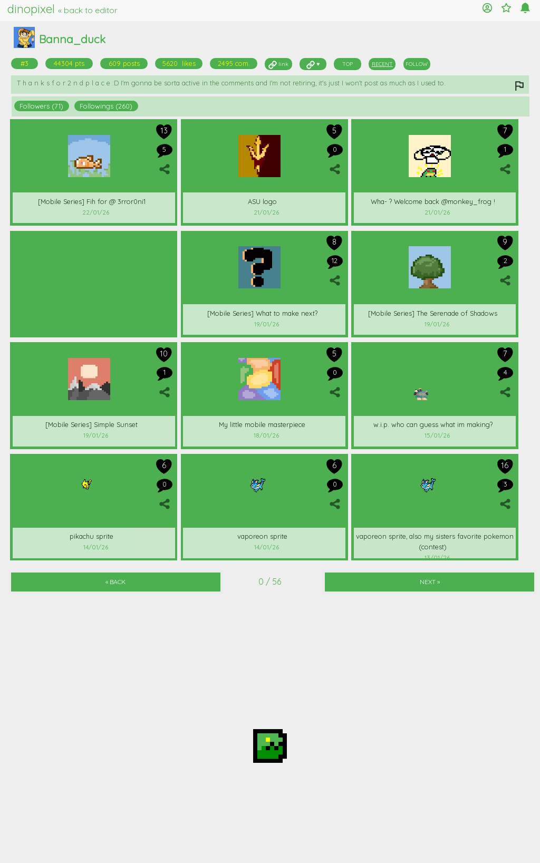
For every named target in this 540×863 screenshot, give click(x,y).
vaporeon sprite (262, 536)
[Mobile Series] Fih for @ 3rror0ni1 (92, 201)
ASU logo (262, 201)
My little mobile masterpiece (262, 424)
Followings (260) (106, 106)
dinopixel (62, 9)
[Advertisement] (94, 282)
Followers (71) (41, 106)
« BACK (115, 582)
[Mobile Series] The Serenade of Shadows (432, 313)
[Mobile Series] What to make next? (262, 313)
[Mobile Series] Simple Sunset (91, 424)
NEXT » (430, 582)
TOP (347, 64)
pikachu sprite (91, 536)
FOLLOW (417, 64)
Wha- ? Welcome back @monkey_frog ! (433, 201)
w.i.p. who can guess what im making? (433, 424)
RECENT (382, 64)
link (278, 64)
